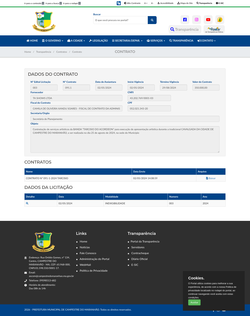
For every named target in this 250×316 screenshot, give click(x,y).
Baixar (211, 178)
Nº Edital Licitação (41, 81)
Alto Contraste (132, 3)
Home (27, 51)
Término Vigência (169, 81)
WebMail (83, 264)
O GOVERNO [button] (52, 40)
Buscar (125, 18)
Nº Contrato (69, 81)
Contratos (61, 51)
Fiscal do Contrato (40, 102)
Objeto (34, 123)
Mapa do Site (185, 3)
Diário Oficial (138, 258)
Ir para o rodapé (72, 3)
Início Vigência (136, 81)
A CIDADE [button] (76, 40)
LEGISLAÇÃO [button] (98, 40)
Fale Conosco (86, 253)
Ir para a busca (54, 3)
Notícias (83, 247)
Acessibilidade (165, 3)
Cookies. (196, 278)
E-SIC (133, 264)
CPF (130, 102)
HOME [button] (32, 40)
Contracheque (138, 253)
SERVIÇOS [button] (156, 40)
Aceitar (194, 302)
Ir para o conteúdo (34, 3)
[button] (119, 2)
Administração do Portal (92, 258)
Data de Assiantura (105, 81)
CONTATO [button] (207, 40)
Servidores (136, 247)
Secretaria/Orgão (40, 113)
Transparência (185, 29)
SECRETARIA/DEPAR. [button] (127, 40)
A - (152, 3)
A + (145, 3)
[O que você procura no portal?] (152, 20)
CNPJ (131, 92)
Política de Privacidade (92, 270)
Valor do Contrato (202, 81)
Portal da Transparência (143, 241)
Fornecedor (37, 92)
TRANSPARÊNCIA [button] (181, 40)
